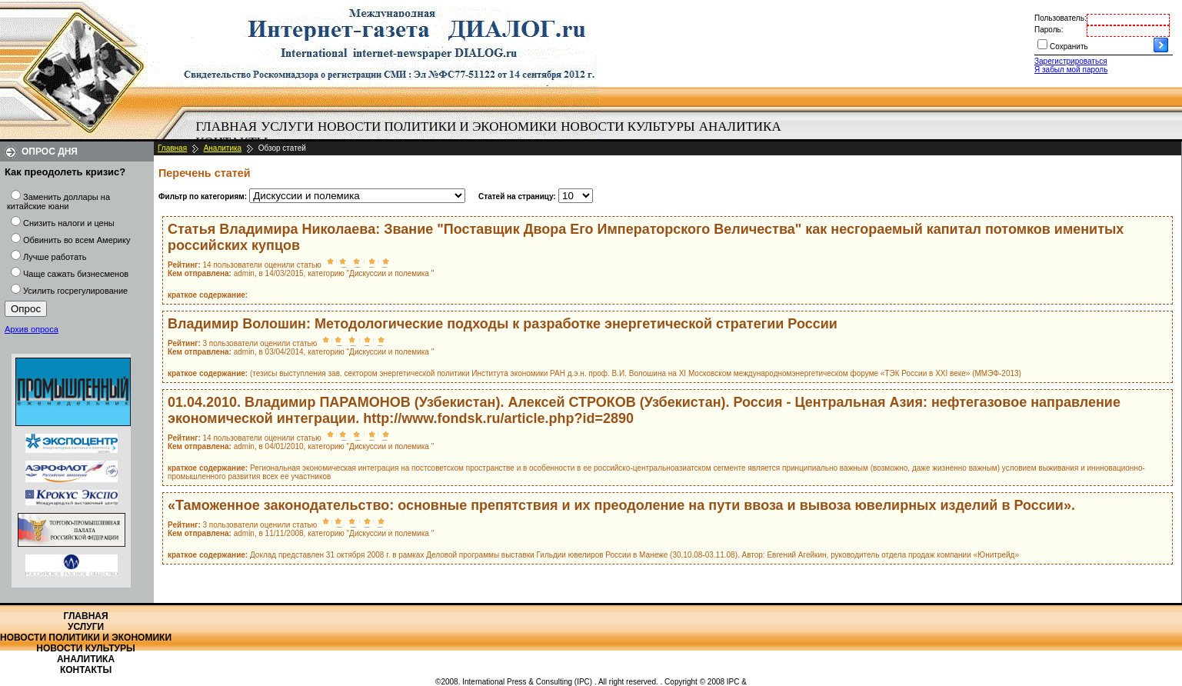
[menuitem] (226, 127)
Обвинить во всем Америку (76, 240)
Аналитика (740, 126)
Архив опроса (31, 329)
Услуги (287, 126)
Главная (227, 126)
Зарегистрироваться (1070, 61)
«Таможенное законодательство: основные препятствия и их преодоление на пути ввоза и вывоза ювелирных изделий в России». (621, 505)
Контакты (86, 669)
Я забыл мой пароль (1070, 69)
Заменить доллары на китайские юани (58, 201)
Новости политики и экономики (437, 126)
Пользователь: (1060, 18)
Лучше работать (55, 256)
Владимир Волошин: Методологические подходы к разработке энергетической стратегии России (502, 323)
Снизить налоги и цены (69, 223)
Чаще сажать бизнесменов (75, 273)
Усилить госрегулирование (75, 290)
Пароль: (1048, 29)
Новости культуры (627, 126)
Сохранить (1069, 46)
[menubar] (492, 134)
